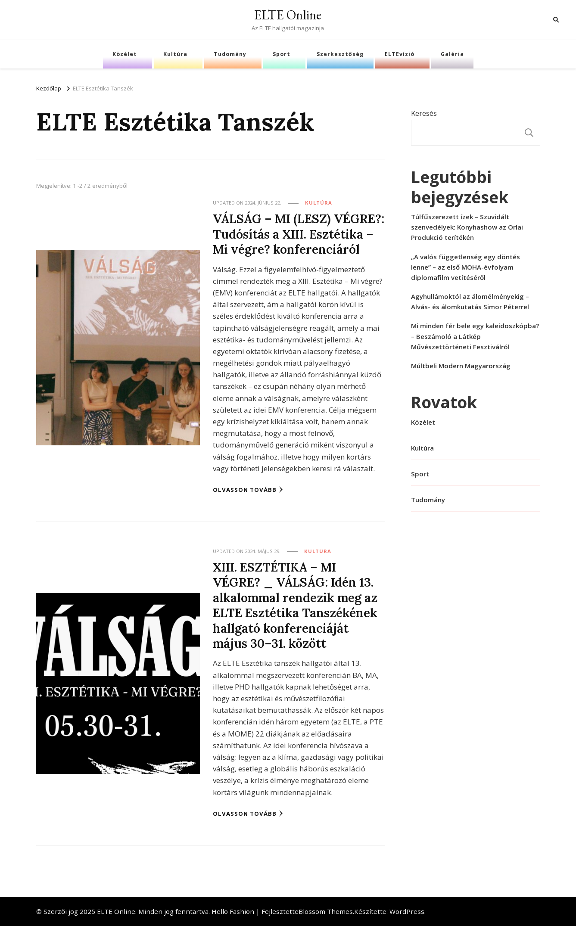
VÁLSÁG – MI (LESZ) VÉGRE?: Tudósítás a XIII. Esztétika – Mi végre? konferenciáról (298, 234)
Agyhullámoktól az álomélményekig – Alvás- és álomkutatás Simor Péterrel (470, 301)
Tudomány (230, 54)
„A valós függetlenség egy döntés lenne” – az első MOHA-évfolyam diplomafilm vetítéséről (465, 267)
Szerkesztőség (340, 54)
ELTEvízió (399, 54)
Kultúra (175, 54)
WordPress (406, 911)
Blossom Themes (326, 911)
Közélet (124, 54)
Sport (281, 54)
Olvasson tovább (248, 490)
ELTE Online (287, 14)
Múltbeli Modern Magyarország (461, 365)
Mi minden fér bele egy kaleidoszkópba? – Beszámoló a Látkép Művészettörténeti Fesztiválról (475, 336)
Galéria (452, 54)
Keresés (424, 113)
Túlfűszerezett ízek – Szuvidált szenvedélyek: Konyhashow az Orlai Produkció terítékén (467, 227)
